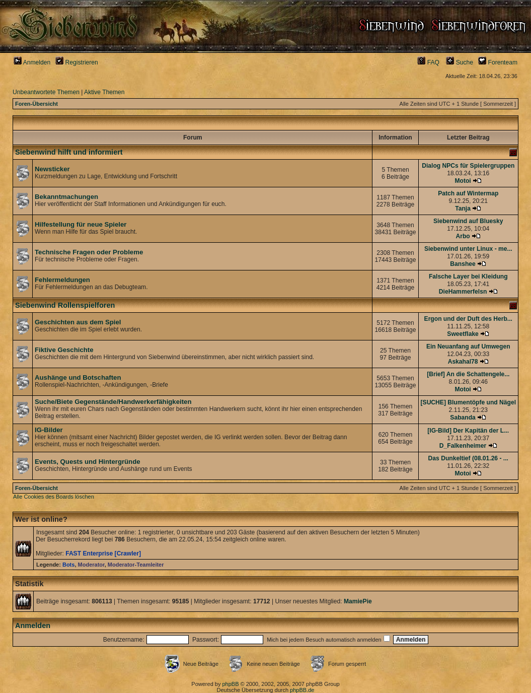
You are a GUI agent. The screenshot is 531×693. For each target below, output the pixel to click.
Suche (459, 62)
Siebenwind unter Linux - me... (468, 248)
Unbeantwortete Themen (46, 92)
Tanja (463, 208)
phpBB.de (302, 690)
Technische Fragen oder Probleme (89, 252)
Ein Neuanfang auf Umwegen (468, 346)
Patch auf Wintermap (468, 193)
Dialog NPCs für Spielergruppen (468, 165)
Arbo (463, 236)
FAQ (428, 62)
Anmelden (32, 62)
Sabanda (462, 417)
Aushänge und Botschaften (78, 377)
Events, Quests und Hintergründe (87, 461)
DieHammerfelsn (463, 291)
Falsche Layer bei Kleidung (468, 276)
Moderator (91, 565)
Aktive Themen (104, 92)
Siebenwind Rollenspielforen (65, 305)
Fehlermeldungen (62, 280)
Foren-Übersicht (36, 104)
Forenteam (497, 62)
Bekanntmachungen (66, 196)
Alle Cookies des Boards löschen (53, 497)
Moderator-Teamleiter (136, 565)
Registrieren (76, 62)
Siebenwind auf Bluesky (468, 221)
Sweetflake (463, 333)
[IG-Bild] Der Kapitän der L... (468, 430)
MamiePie (358, 601)
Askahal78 (463, 361)
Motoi (462, 180)
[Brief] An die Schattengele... (468, 374)
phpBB (230, 684)
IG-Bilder (49, 430)
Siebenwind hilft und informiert (69, 152)
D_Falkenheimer (462, 445)
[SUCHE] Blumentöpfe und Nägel (468, 402)
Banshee (462, 263)
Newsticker (52, 169)
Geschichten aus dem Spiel (78, 322)
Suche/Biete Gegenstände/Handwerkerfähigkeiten (113, 401)
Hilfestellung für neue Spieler (80, 224)
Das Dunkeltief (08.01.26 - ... (468, 458)
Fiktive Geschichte (64, 350)
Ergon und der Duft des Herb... (468, 318)
